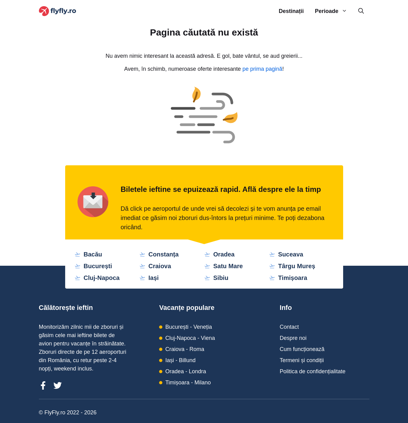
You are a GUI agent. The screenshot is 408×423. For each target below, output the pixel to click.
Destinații (291, 11)
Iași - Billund (180, 360)
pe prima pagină (262, 69)
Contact (289, 327)
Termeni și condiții (302, 360)
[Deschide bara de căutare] (361, 11)
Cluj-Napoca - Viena (190, 338)
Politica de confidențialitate (312, 371)
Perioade (333, 11)
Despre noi (293, 338)
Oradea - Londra (185, 371)
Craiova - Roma (184, 349)
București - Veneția (188, 327)
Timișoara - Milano (188, 382)
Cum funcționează (302, 349)
